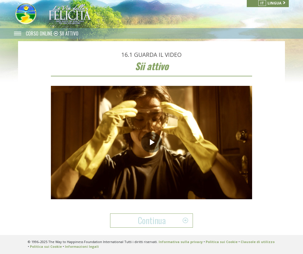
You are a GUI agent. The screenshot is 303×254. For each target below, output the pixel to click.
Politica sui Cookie (222, 241)
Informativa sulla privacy (181, 241)
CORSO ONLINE (40, 33)
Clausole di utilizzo (258, 241)
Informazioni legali (82, 246)
